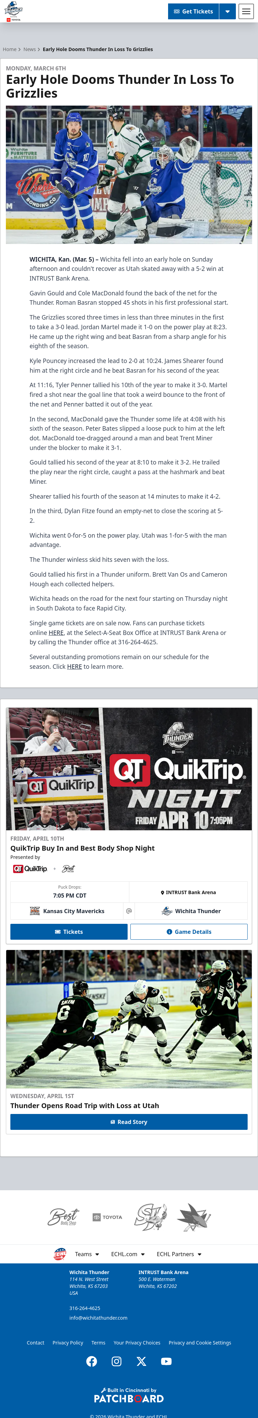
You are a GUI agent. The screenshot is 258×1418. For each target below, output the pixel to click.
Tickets (69, 932)
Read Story (129, 1122)
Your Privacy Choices (137, 1342)
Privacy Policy (68, 1342)
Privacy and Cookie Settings (200, 1342)
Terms (98, 1342)
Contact (35, 1342)
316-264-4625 (85, 1308)
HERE (56, 632)
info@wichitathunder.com (99, 1317)
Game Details (189, 932)
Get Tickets (193, 11)
